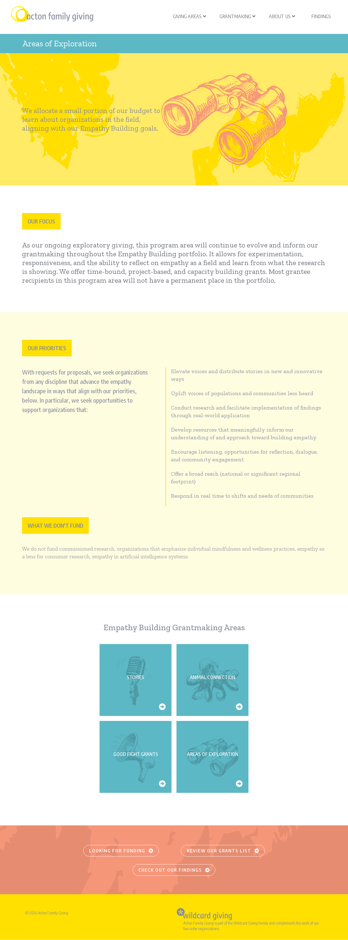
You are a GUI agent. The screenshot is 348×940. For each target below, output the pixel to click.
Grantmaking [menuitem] (237, 16)
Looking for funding (121, 850)
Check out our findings (174, 870)
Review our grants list (223, 850)
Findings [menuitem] (321, 16)
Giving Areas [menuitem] (189, 16)
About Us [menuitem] (282, 16)
